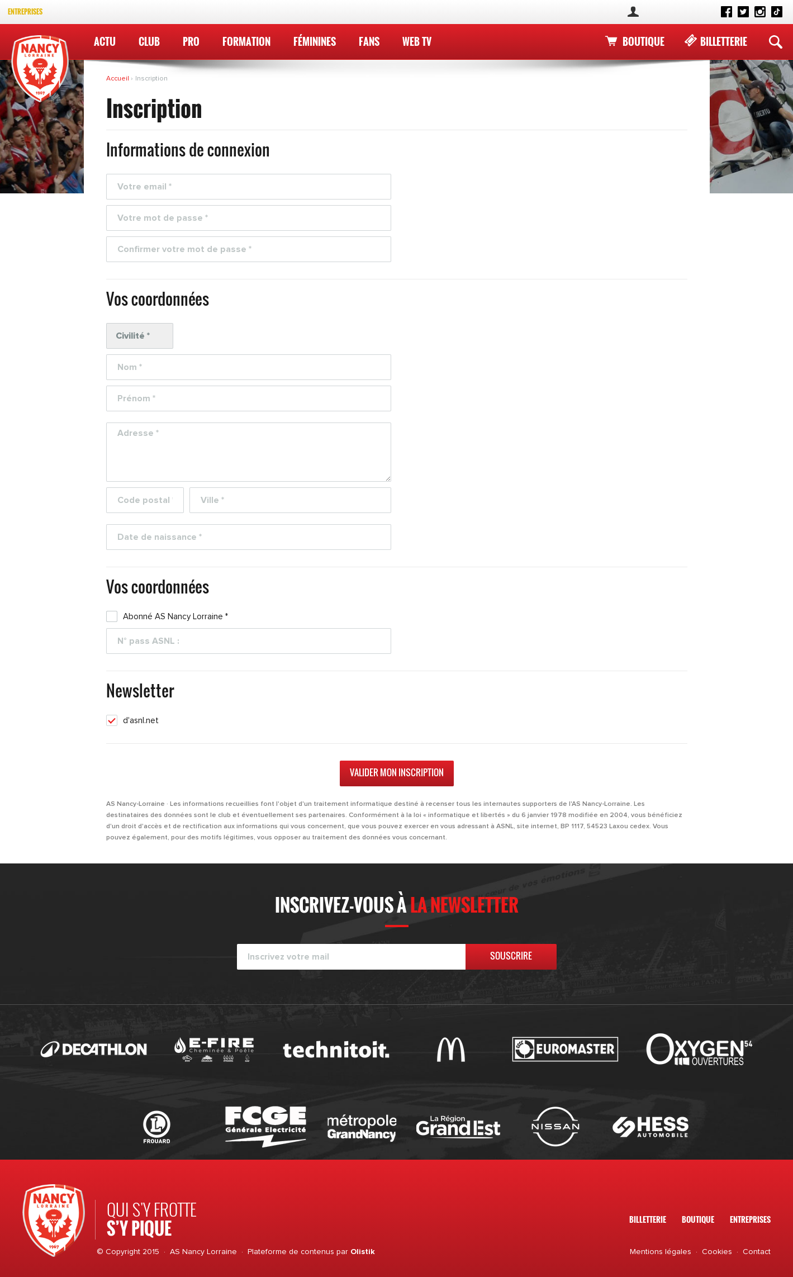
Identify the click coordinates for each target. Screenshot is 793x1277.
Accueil (118, 78)
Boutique (643, 41)
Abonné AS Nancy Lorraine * (175, 617)
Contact (757, 1252)
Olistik (362, 1252)
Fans (369, 41)
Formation (246, 41)
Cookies (717, 1252)
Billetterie (723, 41)
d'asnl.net (141, 720)
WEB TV (416, 41)
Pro (191, 41)
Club (149, 41)
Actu (105, 41)
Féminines (314, 41)
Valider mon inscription (397, 772)
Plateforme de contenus (291, 1252)
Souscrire (511, 955)
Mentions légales (660, 1252)
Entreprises (25, 11)
